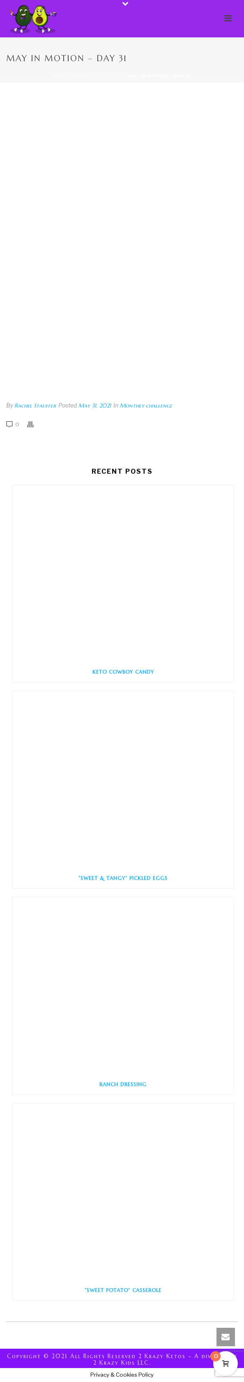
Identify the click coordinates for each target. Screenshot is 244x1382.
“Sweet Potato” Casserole (123, 1290)
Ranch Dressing (123, 1084)
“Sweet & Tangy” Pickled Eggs (123, 878)
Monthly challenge (97, 76)
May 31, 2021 (94, 405)
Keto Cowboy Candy (123, 672)
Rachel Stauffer (35, 405)
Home (60, 76)
